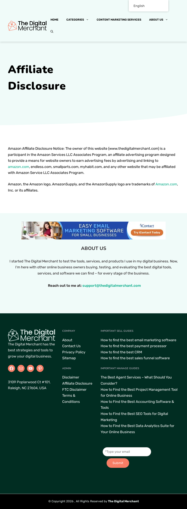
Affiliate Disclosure (77, 383)
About (67, 340)
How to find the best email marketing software (138, 340)
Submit (118, 463)
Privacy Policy (73, 352)
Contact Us (71, 346)
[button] (52, 32)
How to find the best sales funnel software (135, 358)
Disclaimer (70, 377)
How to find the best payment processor (134, 346)
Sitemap (69, 358)
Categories (79, 20)
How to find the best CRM (121, 352)
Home (54, 19)
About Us (160, 20)
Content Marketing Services (119, 19)
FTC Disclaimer (74, 389)
